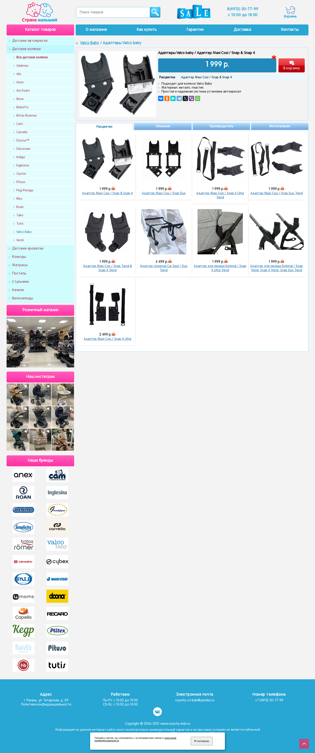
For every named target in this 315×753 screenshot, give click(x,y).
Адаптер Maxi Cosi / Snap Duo (164, 193)
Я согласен (201, 741)
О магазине (96, 30)
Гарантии (195, 30)
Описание (163, 126)
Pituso (20, 182)
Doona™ (22, 140)
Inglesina (22, 165)
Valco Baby (24, 232)
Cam (19, 124)
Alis (18, 74)
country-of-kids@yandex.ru (194, 700)
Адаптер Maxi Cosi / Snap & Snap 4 (107, 193)
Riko (19, 198)
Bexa (19, 99)
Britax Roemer (26, 115)
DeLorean (23, 148)
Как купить (147, 30)
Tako (19, 215)
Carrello (22, 132)
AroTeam (23, 90)
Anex (20, 82)
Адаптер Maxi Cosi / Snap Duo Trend (276, 193)
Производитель (221, 126)
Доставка (242, 30)
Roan (20, 207)
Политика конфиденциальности (46, 704)
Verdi (20, 240)
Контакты (290, 30)
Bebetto (22, 107)
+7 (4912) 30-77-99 (269, 700)
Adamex (22, 65)
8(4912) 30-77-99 (242, 9)
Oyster (21, 173)
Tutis (19, 223)
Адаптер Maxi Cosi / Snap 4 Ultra (107, 339)
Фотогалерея (279, 126)
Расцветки (104, 126)
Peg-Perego (24, 190)
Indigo (20, 157)
